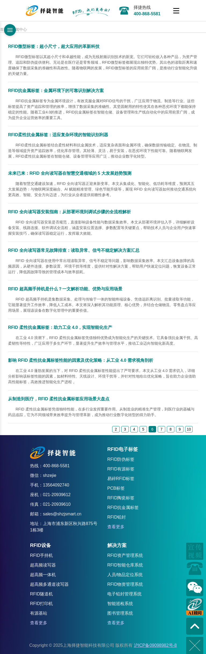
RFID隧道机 (41, 594)
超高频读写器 (43, 565)
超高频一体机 (43, 574)
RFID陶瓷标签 (120, 498)
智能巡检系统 (120, 603)
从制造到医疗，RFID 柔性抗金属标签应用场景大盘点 (58, 399)
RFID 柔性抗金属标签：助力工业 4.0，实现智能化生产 (60, 327)
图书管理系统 (120, 613)
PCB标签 (116, 488)
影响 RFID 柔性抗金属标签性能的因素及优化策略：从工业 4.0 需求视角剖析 (80, 360)
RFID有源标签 (120, 469)
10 (189, 429)
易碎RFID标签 (120, 478)
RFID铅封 (116, 517)
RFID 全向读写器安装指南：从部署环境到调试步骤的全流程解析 (69, 212)
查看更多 (115, 526)
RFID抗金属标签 (123, 507)
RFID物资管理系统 (125, 584)
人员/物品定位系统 (125, 574)
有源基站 (38, 613)
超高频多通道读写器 (49, 584)
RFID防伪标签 (120, 459)
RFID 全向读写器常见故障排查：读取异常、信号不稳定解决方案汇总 (73, 250)
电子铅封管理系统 (124, 594)
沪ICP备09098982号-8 (155, 645)
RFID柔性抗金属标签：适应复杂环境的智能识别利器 (58, 134)
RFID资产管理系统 (125, 555)
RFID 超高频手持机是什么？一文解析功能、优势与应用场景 (65, 289)
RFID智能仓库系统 (125, 565)
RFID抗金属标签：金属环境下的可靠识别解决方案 (56, 90)
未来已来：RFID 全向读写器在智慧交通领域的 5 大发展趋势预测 (69, 173)
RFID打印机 (41, 603)
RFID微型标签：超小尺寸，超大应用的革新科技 (54, 46)
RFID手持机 (41, 555)
